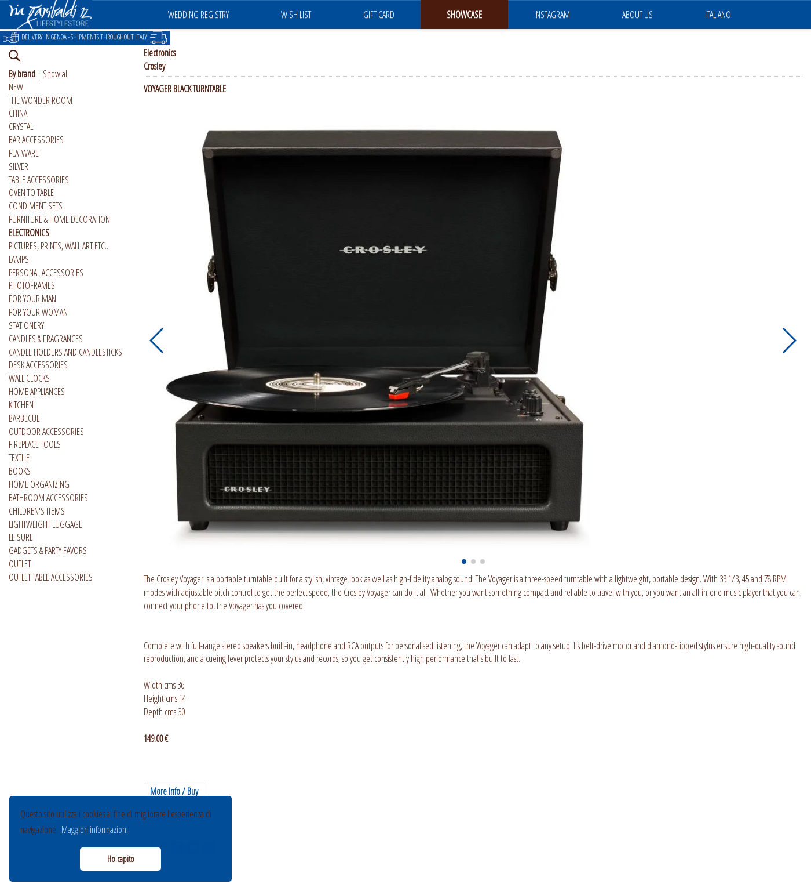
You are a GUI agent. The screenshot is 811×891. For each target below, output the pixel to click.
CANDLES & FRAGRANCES (46, 338)
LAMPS (19, 259)
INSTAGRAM (552, 14)
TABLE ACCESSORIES (39, 179)
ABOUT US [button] (637, 14)
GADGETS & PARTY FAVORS (48, 550)
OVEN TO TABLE (31, 192)
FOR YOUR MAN (32, 298)
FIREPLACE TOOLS (35, 444)
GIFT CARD (378, 14)
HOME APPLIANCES (37, 391)
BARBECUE (24, 418)
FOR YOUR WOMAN (38, 312)
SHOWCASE (464, 14)
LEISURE (21, 537)
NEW (16, 87)
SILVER (18, 166)
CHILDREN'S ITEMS (37, 511)
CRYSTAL (21, 126)
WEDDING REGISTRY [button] (198, 14)
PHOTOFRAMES (32, 285)
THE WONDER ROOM (40, 100)
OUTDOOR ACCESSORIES (46, 431)
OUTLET (20, 563)
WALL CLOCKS (29, 378)
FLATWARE (24, 153)
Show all (56, 73)
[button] (157, 340)
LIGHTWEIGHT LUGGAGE (45, 524)
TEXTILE (19, 457)
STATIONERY (26, 325)
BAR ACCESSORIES (36, 139)
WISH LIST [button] (296, 14)
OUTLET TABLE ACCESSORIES (51, 577)
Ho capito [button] (120, 858)
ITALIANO (718, 14)
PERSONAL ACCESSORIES (46, 272)
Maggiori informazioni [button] (94, 829)
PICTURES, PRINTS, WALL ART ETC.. (58, 246)
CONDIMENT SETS (36, 206)
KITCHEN (21, 405)
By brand (22, 73)
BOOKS (20, 471)
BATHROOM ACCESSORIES (48, 497)
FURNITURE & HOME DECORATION (59, 219)
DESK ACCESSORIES (38, 364)
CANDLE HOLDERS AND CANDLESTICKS (65, 352)
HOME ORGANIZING (39, 484)
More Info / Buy (174, 791)
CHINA (18, 113)
